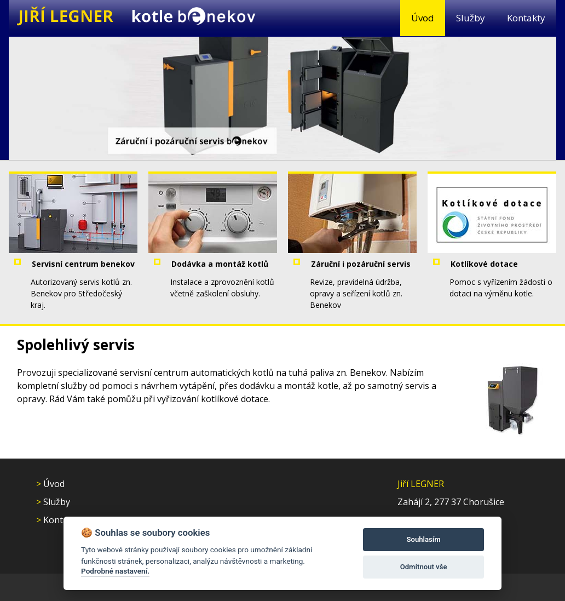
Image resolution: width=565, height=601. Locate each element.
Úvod (422, 18)
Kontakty (526, 18)
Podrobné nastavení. (115, 570)
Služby (470, 18)
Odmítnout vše (423, 567)
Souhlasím (424, 539)
